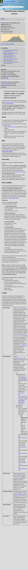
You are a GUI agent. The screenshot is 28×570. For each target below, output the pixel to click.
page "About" (15, 113)
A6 (22, 335)
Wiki (19, 3)
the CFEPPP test (22, 496)
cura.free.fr (20, 307)
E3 (17, 337)
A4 (19, 335)
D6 (24, 335)
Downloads (22, 1)
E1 (14, 337)
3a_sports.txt (22, 375)
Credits (2, 18)
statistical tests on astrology (12, 102)
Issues (22, 3)
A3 (17, 335)
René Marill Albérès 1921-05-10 (10, 50)
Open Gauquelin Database (7, 1)
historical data (12, 126)
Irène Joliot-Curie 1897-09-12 (10, 59)
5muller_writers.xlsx (22, 396)
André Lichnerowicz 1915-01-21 (10, 62)
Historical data (4, 3)
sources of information (6, 83)
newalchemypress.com (18, 358)
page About (18, 171)
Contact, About (4, 4)
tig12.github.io (21, 393)
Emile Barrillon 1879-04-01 (9, 56)
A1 (14, 335)
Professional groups (12, 3)
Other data (5, 78)
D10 (26, 335)
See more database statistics (7, 44)
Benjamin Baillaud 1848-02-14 (10, 53)
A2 (15, 335)
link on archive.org (22, 344)
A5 (20, 335)
